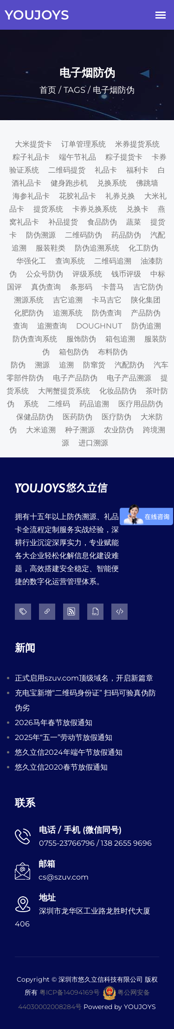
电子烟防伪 (114, 90)
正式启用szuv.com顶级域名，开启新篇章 (84, 678)
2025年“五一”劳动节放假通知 (63, 737)
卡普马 (113, 287)
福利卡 (137, 170)
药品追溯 (94, 403)
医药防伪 (77, 416)
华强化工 (31, 261)
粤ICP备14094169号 (69, 992)
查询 (20, 326)
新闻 (25, 648)
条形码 (81, 287)
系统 (31, 403)
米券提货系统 (137, 144)
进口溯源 (93, 442)
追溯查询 (52, 326)
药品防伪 (126, 235)
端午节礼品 (77, 157)
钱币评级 (126, 274)
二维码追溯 (112, 261)
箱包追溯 (120, 338)
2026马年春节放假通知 (53, 722)
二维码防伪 (83, 235)
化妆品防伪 (117, 390)
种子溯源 (80, 429)
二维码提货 (66, 170)
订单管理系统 (83, 144)
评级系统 (87, 274)
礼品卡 (106, 170)
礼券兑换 (120, 196)
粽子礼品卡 (31, 157)
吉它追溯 (68, 300)
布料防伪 (113, 351)
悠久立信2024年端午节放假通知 (68, 752)
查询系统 (70, 261)
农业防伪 (119, 429)
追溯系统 (68, 313)
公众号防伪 (44, 274)
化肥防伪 (29, 313)
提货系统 (48, 209)
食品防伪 (102, 222)
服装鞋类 (50, 248)
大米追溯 (41, 429)
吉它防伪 (148, 287)
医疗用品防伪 (140, 403)
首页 (47, 90)
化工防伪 (143, 248)
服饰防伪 (81, 338)
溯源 (42, 364)
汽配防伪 (129, 364)
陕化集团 (146, 300)
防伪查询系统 (35, 338)
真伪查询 (46, 287)
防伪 (18, 364)
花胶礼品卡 (77, 196)
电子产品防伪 (75, 377)
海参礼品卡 (31, 196)
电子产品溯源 (129, 377)
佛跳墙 (147, 183)
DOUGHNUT (99, 326)
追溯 (66, 364)
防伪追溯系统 (97, 248)
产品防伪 (146, 313)
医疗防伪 (116, 416)
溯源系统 (29, 300)
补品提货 (63, 222)
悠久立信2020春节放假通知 (61, 767)
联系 (25, 803)
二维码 (59, 403)
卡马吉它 (107, 300)
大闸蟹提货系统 (64, 390)
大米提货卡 (33, 144)
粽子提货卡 (123, 157)
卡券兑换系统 (94, 209)
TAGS (74, 90)
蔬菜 (133, 222)
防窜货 (94, 364)
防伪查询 (107, 313)
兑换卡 (137, 209)
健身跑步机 (69, 183)
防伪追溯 (146, 326)
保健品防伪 (34, 416)
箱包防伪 (74, 351)
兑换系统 (112, 183)
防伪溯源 (41, 235)
